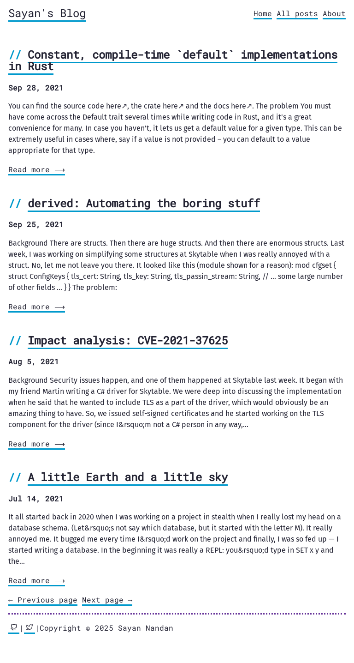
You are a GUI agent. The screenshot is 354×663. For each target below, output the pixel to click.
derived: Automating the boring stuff (144, 203)
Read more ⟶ (35, 169)
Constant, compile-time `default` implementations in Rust (172, 60)
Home (263, 13)
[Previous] (42, 600)
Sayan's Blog (47, 13)
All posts (297, 13)
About (334, 13)
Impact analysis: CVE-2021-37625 (128, 340)
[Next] (107, 600)
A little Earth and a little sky (128, 477)
